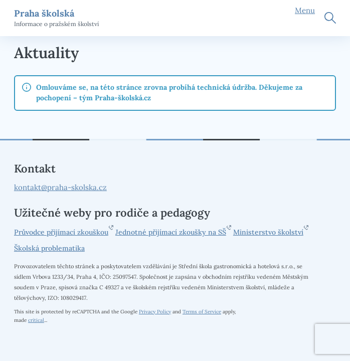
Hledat (330, 18)
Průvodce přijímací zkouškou (61, 232)
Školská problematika (49, 248)
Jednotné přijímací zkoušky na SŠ (170, 232)
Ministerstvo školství (268, 232)
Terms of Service (202, 311)
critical (36, 320)
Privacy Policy (155, 311)
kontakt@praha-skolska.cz (60, 187)
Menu (305, 10)
